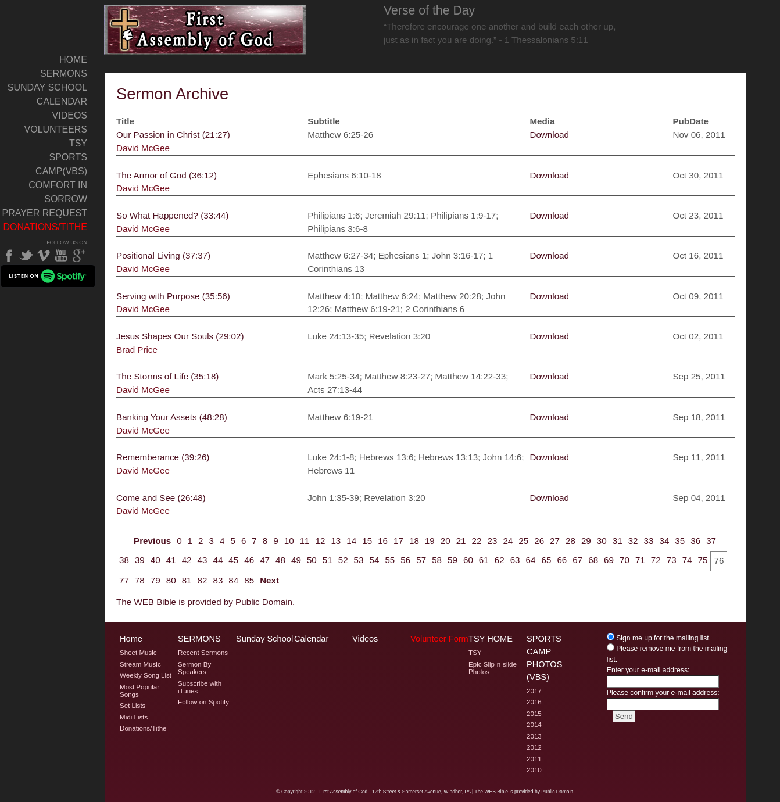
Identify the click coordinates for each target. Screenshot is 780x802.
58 (437, 560)
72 (656, 560)
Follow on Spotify (203, 702)
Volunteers (55, 129)
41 (171, 560)
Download (549, 134)
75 (703, 560)
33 (649, 541)
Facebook (8, 255)
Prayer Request (44, 213)
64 (531, 560)
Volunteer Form (439, 638)
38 (124, 560)
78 (140, 580)
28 (570, 541)
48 (280, 560)
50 (312, 560)
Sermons (63, 73)
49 (296, 560)
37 (711, 541)
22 (477, 541)
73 (672, 560)
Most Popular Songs (139, 690)
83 (218, 580)
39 (140, 560)
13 (336, 541)
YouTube (61, 255)
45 (233, 560)
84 (233, 580)
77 (124, 580)
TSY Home (490, 638)
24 (508, 541)
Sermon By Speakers (194, 668)
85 (249, 580)
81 (187, 580)
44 (218, 560)
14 (351, 541)
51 (327, 560)
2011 (534, 759)
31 (617, 541)
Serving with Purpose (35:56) (173, 296)
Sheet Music (138, 652)
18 (414, 541)
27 (555, 541)
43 (202, 560)
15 (367, 541)
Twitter (26, 255)
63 (515, 560)
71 (640, 560)
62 (500, 560)
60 (468, 560)
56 (405, 560)
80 (171, 580)
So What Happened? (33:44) (172, 215)
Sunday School (47, 87)
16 (383, 541)
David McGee (143, 148)
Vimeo (43, 255)
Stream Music (140, 664)
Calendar (62, 101)
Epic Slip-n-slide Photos (492, 668)
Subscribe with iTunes (199, 687)
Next (269, 580)
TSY (78, 143)
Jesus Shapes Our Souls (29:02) (180, 336)
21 (461, 541)
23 (492, 541)
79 (155, 580)
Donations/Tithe (45, 227)
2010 (534, 770)
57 (421, 560)
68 (593, 560)
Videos (69, 115)
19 (430, 541)
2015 (534, 713)
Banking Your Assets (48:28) (171, 417)
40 (155, 560)
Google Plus (78, 255)
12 (320, 541)
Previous (152, 541)
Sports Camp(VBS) (61, 164)
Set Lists (132, 705)
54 (375, 560)
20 (445, 541)
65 (546, 560)
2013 (534, 736)
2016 (534, 702)
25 (523, 541)
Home (73, 60)
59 (452, 560)
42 (187, 560)
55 (390, 560)
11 (305, 541)
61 (484, 560)
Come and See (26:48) (161, 498)
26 (539, 541)
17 (398, 541)
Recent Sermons (203, 652)
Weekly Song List (145, 675)
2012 (534, 747)
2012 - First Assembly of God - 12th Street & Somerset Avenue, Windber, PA (387, 791)
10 (289, 541)
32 (633, 541)
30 (602, 541)
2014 (534, 724)
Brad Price (137, 350)
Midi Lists (134, 717)
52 (343, 560)
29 (586, 541)
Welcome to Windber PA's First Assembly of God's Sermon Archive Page (205, 30)
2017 (534, 691)
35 (680, 541)
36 (695, 541)
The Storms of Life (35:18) (167, 376)
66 (562, 560)
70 (624, 560)
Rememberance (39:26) (162, 457)
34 (664, 541)
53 (359, 560)
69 (609, 560)
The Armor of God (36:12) (166, 175)
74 (687, 560)
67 (577, 560)
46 (249, 560)
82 (202, 580)
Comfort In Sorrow (57, 192)
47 (265, 560)
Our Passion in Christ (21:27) (173, 134)
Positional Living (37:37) (163, 255)
